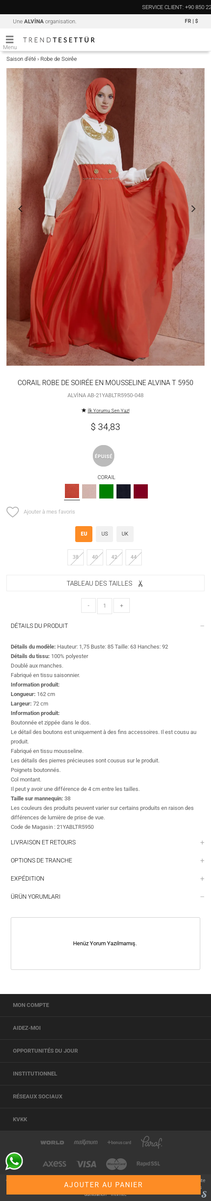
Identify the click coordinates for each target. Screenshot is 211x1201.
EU (84, 534)
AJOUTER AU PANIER (103, 1185)
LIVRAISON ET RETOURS (108, 842)
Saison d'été (21, 59)
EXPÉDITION (108, 878)
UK (125, 534)
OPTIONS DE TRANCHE (108, 860)
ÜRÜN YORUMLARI (108, 896)
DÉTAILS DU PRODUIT (108, 625)
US (104, 534)
